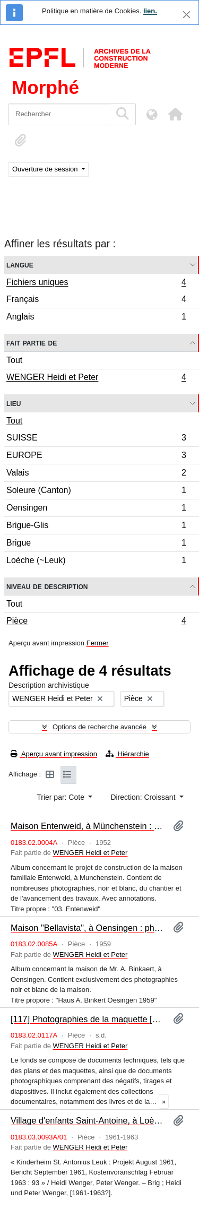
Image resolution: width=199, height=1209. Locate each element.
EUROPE (96, 456)
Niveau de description (47, 586)
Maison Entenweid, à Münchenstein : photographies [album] (88, 826)
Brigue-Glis (96, 526)
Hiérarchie (127, 754)
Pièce (96, 622)
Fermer (97, 643)
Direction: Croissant (143, 797)
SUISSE (96, 439)
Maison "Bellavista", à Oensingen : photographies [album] (88, 927)
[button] (175, 114)
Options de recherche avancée (99, 727)
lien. (150, 11)
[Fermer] (186, 15)
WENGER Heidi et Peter (96, 378)
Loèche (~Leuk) (96, 561)
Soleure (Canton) (96, 491)
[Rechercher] (59, 114)
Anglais (96, 317)
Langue (19, 265)
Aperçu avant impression (54, 754)
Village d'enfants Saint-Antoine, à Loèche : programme (88, 1120)
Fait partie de (31, 343)
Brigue (96, 544)
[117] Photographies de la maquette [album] (88, 1019)
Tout (14, 360)
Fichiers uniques (96, 283)
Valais (96, 474)
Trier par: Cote (61, 797)
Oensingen (96, 509)
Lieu (13, 403)
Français (96, 300)
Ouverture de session (46, 169)
